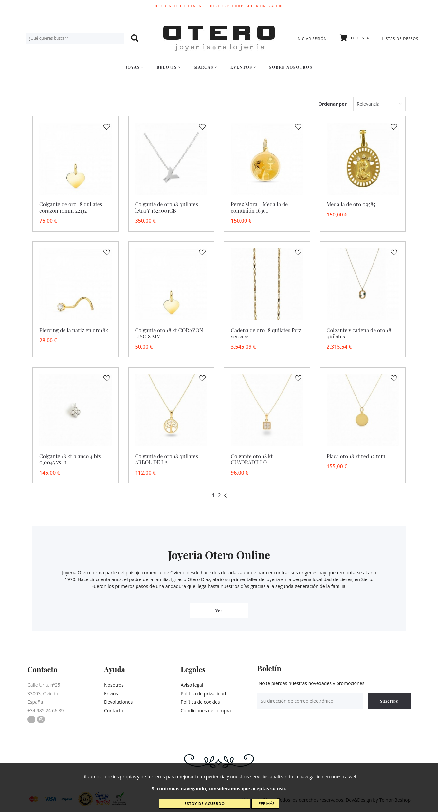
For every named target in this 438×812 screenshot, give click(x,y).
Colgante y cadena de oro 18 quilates (359, 333)
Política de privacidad (203, 693)
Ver (219, 610)
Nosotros (114, 685)
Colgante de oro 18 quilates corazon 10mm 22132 (70, 207)
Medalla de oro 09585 (351, 204)
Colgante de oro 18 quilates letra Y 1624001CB (166, 207)
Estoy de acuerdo (204, 803)
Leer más (265, 803)
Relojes (168, 67)
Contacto (113, 710)
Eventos (243, 67)
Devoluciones (118, 702)
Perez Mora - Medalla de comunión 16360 (259, 207)
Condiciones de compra (206, 710)
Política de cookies (200, 702)
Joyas (135, 67)
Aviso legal (192, 685)
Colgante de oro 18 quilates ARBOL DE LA (166, 459)
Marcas (205, 67)
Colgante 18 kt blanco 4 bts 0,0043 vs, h (70, 459)
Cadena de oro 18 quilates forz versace (266, 333)
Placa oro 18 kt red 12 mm (356, 456)
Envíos (111, 693)
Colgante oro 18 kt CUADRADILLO (252, 459)
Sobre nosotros (291, 67)
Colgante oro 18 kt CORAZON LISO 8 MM (169, 333)
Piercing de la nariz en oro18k (73, 330)
